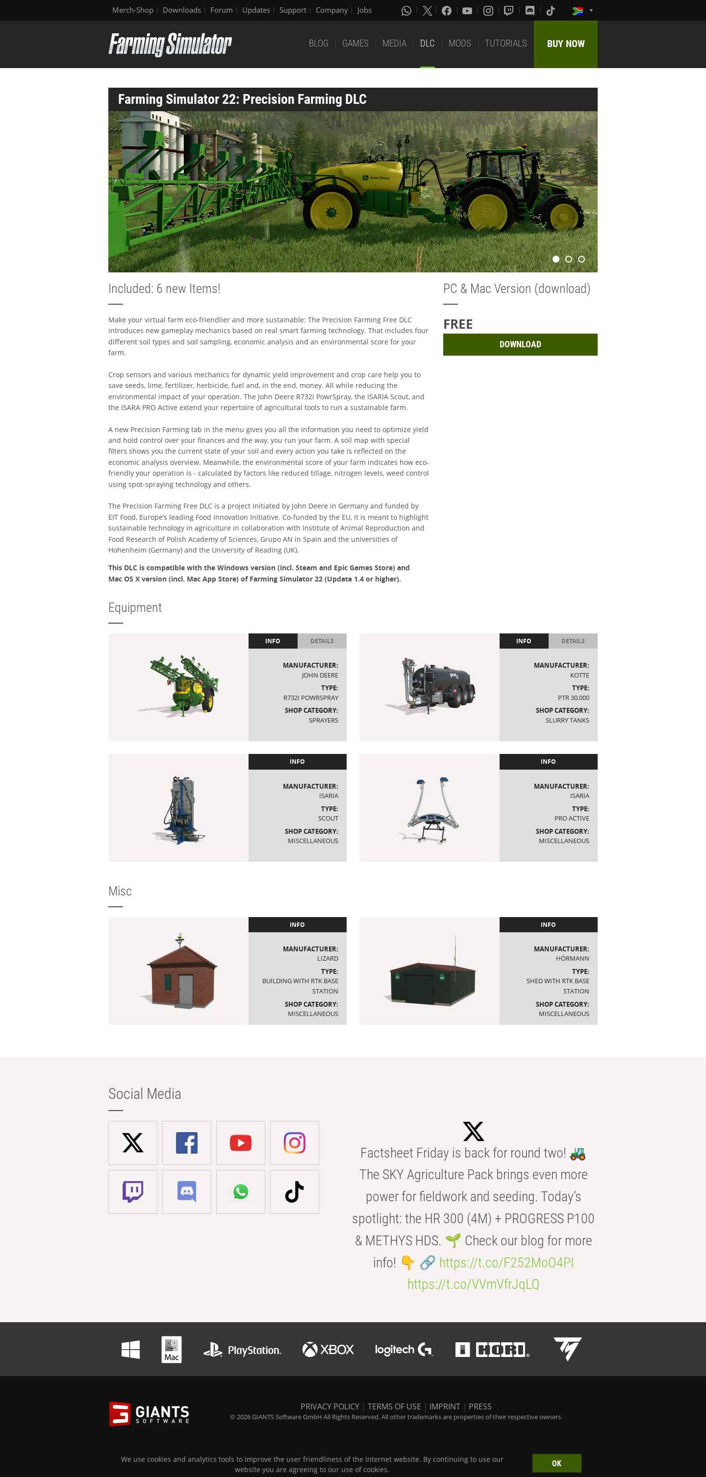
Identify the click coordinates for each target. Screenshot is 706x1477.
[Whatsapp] (407, 10)
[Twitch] (510, 10)
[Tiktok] (551, 10)
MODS (460, 43)
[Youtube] (468, 10)
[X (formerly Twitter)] (427, 10)
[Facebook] (448, 10)
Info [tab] (272, 641)
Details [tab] (322, 641)
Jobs (364, 10)
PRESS (480, 1406)
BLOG (318, 43)
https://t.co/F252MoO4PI (506, 1263)
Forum (221, 10)
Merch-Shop (132, 10)
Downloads (182, 10)
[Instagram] (489, 10)
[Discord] (531, 10)
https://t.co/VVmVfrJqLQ (473, 1284)
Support (292, 10)
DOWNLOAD (520, 344)
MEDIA (394, 43)
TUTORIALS (506, 43)
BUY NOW (566, 43)
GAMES (355, 43)
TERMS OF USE (394, 1406)
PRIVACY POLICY (330, 1406)
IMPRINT (444, 1406)
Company (332, 10)
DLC (427, 43)
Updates (256, 10)
